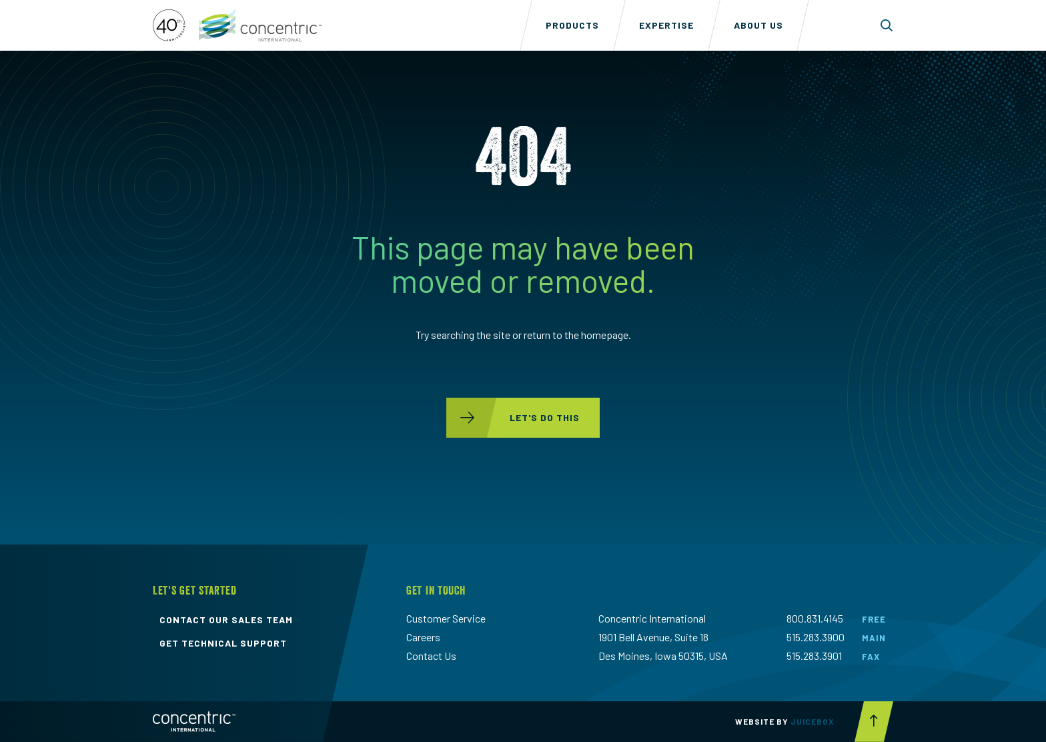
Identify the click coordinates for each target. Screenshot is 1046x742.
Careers (423, 637)
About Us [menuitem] (758, 25)
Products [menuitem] (572, 25)
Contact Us (431, 655)
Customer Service (446, 618)
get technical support (223, 643)
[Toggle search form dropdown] (887, 25)
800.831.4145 (815, 618)
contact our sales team (226, 620)
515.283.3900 (816, 637)
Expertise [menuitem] (666, 25)
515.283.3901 (814, 655)
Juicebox (813, 721)
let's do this (513, 418)
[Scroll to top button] (874, 721)
